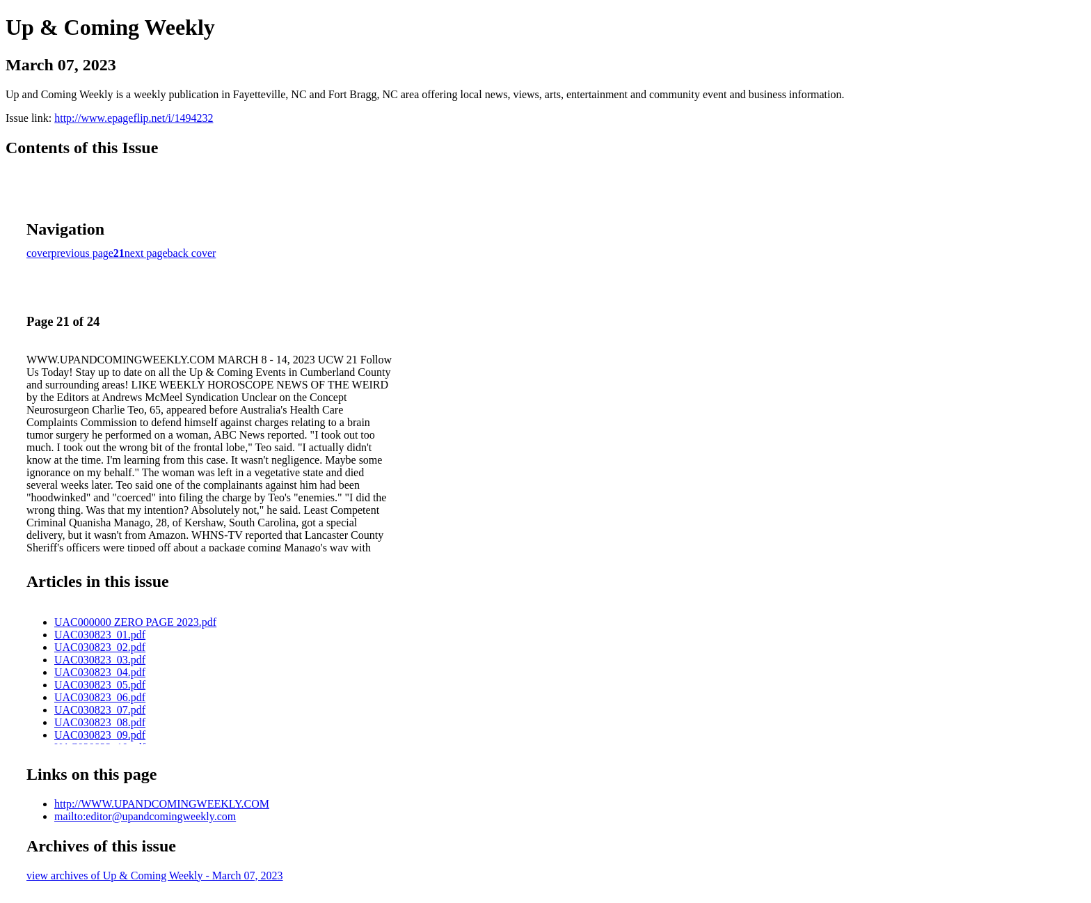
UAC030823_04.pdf (99, 672)
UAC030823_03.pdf (99, 660)
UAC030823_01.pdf (99, 635)
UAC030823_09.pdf (99, 735)
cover (38, 253)
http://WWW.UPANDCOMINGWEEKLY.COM (161, 804)
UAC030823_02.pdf (99, 647)
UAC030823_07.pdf (99, 710)
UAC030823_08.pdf (99, 722)
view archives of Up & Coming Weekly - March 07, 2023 (154, 875)
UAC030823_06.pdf (99, 697)
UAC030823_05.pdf (99, 685)
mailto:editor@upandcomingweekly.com (145, 816)
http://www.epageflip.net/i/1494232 (133, 118)
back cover (192, 253)
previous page (82, 253)
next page (146, 253)
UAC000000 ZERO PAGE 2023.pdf (135, 622)
